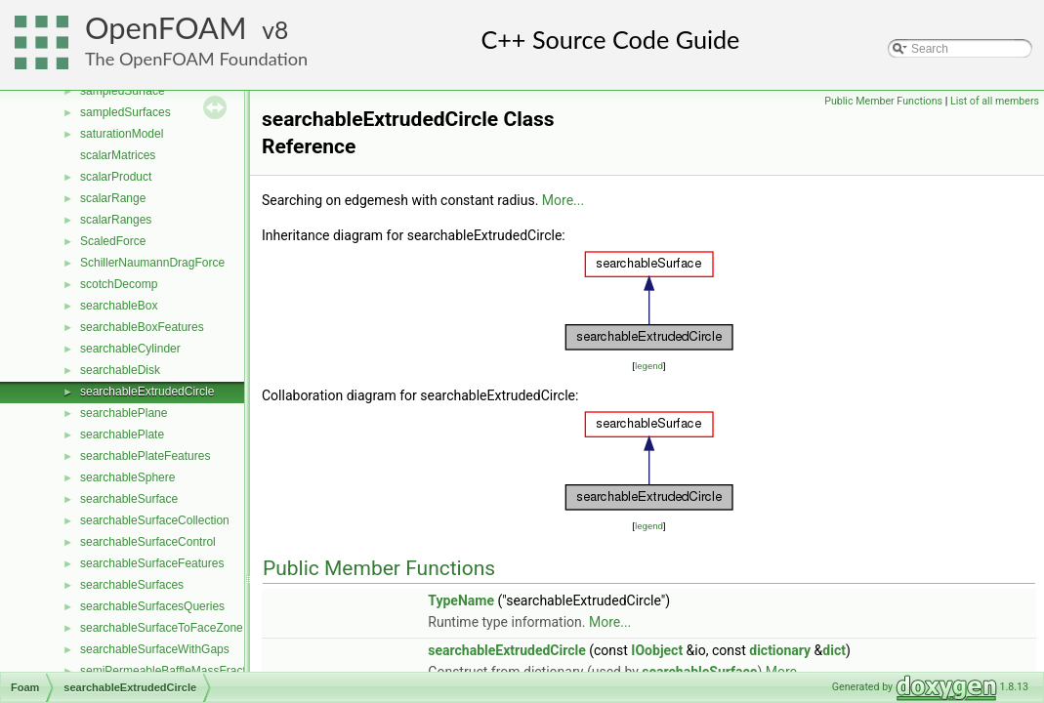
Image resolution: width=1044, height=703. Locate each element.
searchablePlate (122, 434)
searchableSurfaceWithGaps (155, 649)
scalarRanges (115, 220)
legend (649, 365)
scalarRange (113, 198)
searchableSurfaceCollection (155, 520)
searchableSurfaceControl (148, 542)
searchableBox (118, 305)
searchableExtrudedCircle (147, 391)
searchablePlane (123, 413)
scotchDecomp (118, 284)
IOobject (657, 650)
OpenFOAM (166, 28)
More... (563, 200)
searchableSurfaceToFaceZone (161, 628)
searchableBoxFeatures (142, 327)
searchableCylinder (130, 348)
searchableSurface (129, 499)
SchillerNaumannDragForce (152, 262)
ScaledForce (113, 241)
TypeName (461, 600)
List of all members (994, 101)
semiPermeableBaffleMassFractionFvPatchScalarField (221, 671)
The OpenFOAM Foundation (196, 58)
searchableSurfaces (132, 585)
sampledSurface (122, 91)
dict (834, 650)
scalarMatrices (117, 155)
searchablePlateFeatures (145, 456)
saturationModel (121, 134)
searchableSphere (127, 477)
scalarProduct (115, 177)
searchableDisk (120, 370)
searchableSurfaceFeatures (152, 563)
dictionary (780, 650)
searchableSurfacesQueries (152, 606)
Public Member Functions (883, 101)
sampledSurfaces (125, 112)
